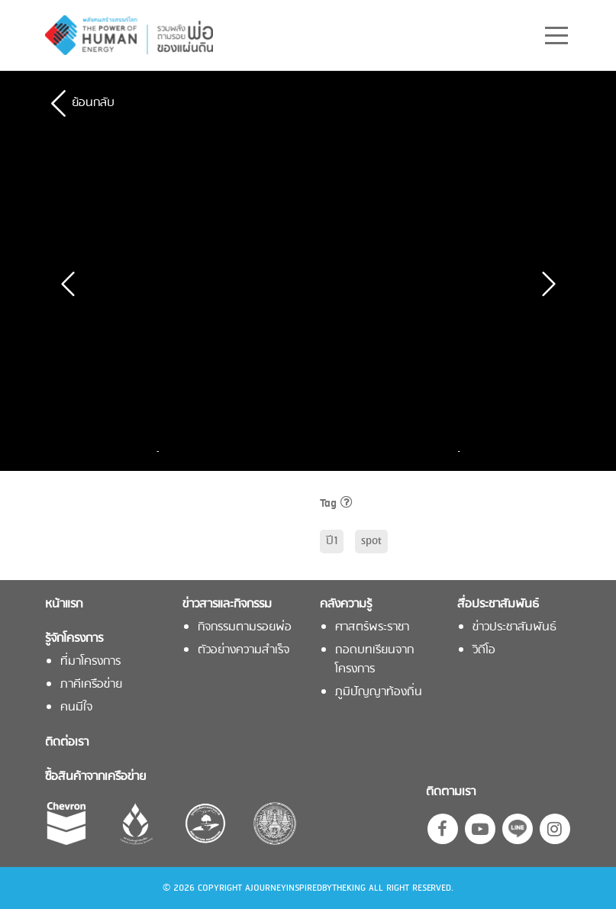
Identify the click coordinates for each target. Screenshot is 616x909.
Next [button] (454, 451)
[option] (218, 451)
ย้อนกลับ (93, 103)
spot (371, 541)
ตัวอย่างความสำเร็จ (243, 650)
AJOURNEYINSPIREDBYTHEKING (305, 888)
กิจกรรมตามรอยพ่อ (245, 627)
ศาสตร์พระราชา (372, 627)
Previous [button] (161, 451)
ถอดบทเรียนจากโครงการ (374, 660)
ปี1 (331, 541)
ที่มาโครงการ (90, 662)
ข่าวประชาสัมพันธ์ (514, 627)
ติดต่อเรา (67, 743)
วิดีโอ (483, 650)
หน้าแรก (63, 604)
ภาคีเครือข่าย (91, 685)
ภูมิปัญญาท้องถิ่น (378, 692)
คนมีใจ (76, 707)
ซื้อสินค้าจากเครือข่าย (95, 777)
